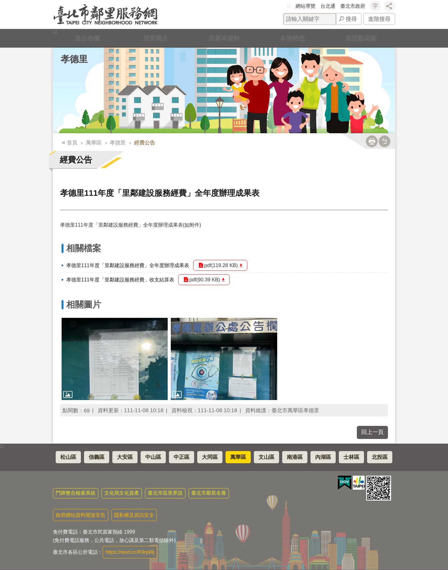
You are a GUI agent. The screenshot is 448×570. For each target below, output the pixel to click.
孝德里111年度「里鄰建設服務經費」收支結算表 (120, 279)
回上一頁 (372, 432)
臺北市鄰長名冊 (208, 493)
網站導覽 (305, 6)
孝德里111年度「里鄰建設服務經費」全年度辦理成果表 (127, 265)
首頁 (72, 142)
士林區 (351, 457)
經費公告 (144, 142)
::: (289, 5)
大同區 (210, 457)
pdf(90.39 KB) (204, 279)
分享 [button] (389, 6)
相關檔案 (83, 248)
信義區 (97, 457)
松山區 (68, 457)
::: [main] (62, 140)
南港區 (295, 457)
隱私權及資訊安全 (134, 515)
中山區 (153, 457)
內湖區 (323, 457)
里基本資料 (224, 38)
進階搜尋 (379, 19)
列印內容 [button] (372, 141)
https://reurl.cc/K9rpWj (129, 552)
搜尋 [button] (351, 19)
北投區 (380, 457)
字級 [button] (375, 6)
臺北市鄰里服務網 (105, 14)
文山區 (266, 457)
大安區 (125, 457)
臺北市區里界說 (165, 493)
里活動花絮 (361, 38)
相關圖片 (83, 304)
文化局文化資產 (121, 493)
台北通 (327, 6)
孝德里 (74, 59)
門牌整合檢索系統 (76, 493)
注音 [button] (384, 141)
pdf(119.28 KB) (221, 265)
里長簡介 (155, 38)
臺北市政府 (352, 6)
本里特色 (292, 38)
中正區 (181, 457)
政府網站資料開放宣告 (80, 515)
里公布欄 (87, 38)
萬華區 (94, 142)
